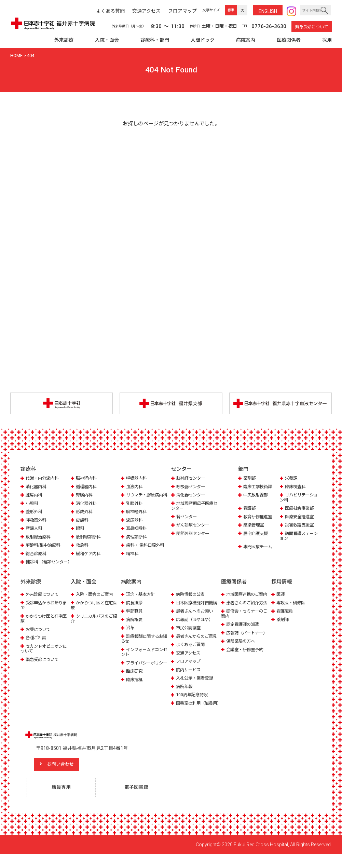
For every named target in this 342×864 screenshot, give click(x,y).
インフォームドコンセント (145, 657)
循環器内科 (87, 487)
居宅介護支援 (256, 533)
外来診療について (43, 599)
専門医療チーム (258, 546)
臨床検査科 (296, 487)
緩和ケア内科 (89, 553)
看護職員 (285, 616)
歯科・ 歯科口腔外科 (146, 545)
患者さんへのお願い (196, 616)
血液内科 (135, 487)
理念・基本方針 (141, 599)
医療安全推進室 (300, 516)
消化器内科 (37, 487)
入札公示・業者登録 (196, 682)
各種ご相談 (37, 642)
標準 (231, 10)
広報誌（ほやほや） (196, 624)
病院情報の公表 (191, 599)
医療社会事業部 (300, 508)
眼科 (80, 528)
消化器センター (191, 495)
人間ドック (203, 40)
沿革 (130, 632)
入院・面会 (107, 40)
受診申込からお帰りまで (45, 610)
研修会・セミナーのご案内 (246, 618)
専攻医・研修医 (291, 607)
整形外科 (34, 512)
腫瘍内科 (34, 495)
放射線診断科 (89, 536)
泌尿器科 (135, 520)
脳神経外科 (137, 512)
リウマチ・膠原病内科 (148, 495)
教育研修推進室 (258, 516)
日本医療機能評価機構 (198, 607)
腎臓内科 (85, 495)
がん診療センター (194, 525)
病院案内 (245, 40)
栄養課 (291, 478)
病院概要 (135, 624)
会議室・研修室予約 (246, 654)
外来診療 (63, 40)
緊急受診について (311, 27)
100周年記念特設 (193, 699)
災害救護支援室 (300, 525)
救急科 (82, 545)
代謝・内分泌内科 (43, 478)
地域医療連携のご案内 (248, 599)
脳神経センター (191, 478)
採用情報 (281, 587)
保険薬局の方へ (241, 646)
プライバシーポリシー (148, 667)
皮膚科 (82, 520)
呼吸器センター (191, 487)
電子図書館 (137, 797)
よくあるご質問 (191, 649)
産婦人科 (34, 528)
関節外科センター (194, 533)
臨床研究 (135, 675)
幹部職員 (135, 616)
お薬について (39, 634)
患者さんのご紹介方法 (248, 607)
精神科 (132, 553)
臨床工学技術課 (258, 487)
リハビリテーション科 (300, 498)
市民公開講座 (189, 632)
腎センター (187, 516)
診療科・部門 (154, 40)
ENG (268, 11)
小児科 (32, 503)
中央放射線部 (256, 495)
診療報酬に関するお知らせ (145, 643)
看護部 (250, 508)
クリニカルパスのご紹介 (95, 623)
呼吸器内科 (137, 478)
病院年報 (185, 691)
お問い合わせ (63, 774)
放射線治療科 (39, 536)
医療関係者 (289, 40)
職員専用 (61, 797)
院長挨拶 (135, 607)
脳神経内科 (87, 478)
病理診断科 (137, 536)
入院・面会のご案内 (96, 599)
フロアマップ (189, 666)
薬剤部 (250, 478)
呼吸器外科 (37, 520)
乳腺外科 (135, 503)
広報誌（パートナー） (248, 637)
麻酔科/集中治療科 (44, 545)
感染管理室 (254, 525)
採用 (327, 40)
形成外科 (85, 512)
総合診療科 (37, 553)
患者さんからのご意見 (198, 641)
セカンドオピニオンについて (45, 653)
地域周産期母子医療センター (196, 506)
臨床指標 (135, 684)
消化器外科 (87, 503)
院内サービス (189, 674)
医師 (280, 599)
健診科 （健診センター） (43, 565)
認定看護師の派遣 (244, 629)
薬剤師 (283, 624)
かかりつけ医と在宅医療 (45, 623)
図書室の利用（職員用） (193, 710)
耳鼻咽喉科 (137, 528)
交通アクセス (189, 657)
